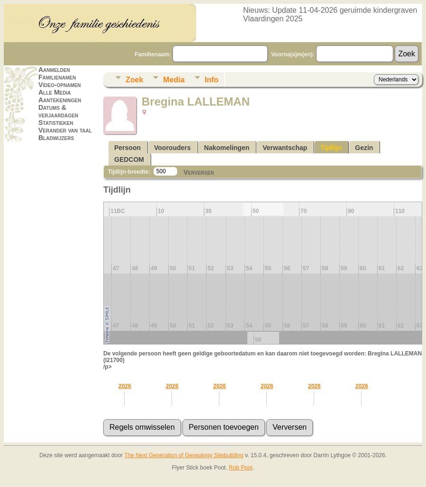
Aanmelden (54, 69)
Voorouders (172, 147)
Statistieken (55, 122)
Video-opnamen (59, 85)
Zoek (134, 80)
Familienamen (57, 77)
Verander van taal (65, 130)
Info (211, 80)
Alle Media (54, 92)
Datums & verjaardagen (58, 111)
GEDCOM (129, 159)
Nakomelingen (227, 147)
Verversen (198, 172)
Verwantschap (285, 147)
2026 (124, 386)
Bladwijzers (56, 138)
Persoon (127, 147)
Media (173, 80)
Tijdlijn (331, 147)
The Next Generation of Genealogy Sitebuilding (184, 455)
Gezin (364, 147)
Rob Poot (241, 467)
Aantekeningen (59, 100)
